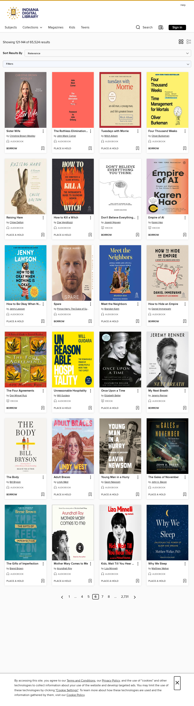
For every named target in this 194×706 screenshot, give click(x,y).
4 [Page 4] (82, 597)
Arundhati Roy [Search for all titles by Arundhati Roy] (64, 568)
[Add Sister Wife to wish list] (42, 148)
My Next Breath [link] (158, 391)
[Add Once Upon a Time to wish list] (137, 408)
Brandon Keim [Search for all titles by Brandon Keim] (111, 308)
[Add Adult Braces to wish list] (90, 494)
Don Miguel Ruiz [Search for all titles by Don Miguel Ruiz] (18, 395)
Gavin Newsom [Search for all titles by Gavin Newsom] (112, 482)
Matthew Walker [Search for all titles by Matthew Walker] (160, 568)
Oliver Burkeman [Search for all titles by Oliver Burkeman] (160, 135)
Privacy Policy (111, 680)
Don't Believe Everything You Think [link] (118, 217)
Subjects (11, 27)
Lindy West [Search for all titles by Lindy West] (62, 482)
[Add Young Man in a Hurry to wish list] (137, 494)
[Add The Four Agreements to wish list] (42, 408)
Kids (72, 27)
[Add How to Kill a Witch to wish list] (90, 235)
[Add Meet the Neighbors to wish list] (137, 321)
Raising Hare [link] (14, 217)
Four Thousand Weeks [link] (162, 131)
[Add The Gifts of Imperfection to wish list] (42, 581)
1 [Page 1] (69, 597)
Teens (85, 27)
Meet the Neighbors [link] (114, 304)
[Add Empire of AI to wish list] (184, 235)
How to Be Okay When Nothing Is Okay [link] (23, 304)
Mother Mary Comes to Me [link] (71, 563)
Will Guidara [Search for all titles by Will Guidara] (63, 395)
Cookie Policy (75, 695)
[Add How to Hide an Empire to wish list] (184, 321)
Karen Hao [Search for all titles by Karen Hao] (157, 222)
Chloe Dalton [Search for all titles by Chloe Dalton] (16, 222)
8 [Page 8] (109, 597)
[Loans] (161, 28)
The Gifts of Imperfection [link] (22, 563)
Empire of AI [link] (156, 217)
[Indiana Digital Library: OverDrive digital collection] (23, 13)
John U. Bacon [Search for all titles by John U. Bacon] (159, 482)
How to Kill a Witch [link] (66, 217)
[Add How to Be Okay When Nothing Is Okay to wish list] (42, 321)
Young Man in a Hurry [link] (115, 477)
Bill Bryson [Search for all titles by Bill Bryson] (15, 482)
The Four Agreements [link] (20, 391)
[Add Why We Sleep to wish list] (184, 581)
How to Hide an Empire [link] (163, 304)
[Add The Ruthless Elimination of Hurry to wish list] (90, 148)
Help (183, 5)
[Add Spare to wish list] (90, 321)
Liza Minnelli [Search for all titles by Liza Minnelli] (111, 568)
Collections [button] (32, 27)
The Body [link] (12, 477)
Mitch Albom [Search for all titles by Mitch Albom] (111, 135)
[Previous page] (62, 596)
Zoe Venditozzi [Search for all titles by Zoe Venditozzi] (65, 222)
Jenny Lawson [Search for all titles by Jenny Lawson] (17, 308)
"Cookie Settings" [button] (67, 690)
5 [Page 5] (89, 597)
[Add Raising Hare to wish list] (42, 235)
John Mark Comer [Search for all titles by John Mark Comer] (66, 135)
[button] (143, 28)
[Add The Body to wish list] (42, 494)
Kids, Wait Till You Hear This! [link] (118, 563)
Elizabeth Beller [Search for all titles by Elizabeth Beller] (112, 395)
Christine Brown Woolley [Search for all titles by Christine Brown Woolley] (22, 135)
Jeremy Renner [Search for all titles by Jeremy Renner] (159, 395)
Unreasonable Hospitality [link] (70, 391)
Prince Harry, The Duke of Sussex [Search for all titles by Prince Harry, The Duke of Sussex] (73, 308)
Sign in (177, 27)
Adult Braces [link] (62, 477)
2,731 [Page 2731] (124, 597)
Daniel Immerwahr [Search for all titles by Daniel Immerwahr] (161, 308)
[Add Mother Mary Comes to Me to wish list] (90, 581)
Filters (9, 64)
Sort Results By (12, 53)
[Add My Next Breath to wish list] (184, 408)
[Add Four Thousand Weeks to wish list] (184, 148)
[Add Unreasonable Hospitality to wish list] (90, 408)
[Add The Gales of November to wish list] (184, 494)
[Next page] (134, 596)
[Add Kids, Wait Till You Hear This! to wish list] (137, 581)
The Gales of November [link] (163, 477)
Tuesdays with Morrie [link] (115, 131)
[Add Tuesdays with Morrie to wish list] (137, 148)
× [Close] (177, 683)
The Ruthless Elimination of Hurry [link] (71, 131)
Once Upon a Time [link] (113, 391)
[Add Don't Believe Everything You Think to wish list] (137, 235)
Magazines (55, 27)
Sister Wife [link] (13, 131)
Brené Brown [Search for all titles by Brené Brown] (16, 568)
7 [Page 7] (102, 597)
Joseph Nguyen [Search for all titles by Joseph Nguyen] (112, 222)
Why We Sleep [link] (157, 563)
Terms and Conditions (81, 680)
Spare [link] (57, 304)
